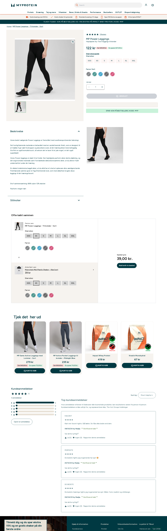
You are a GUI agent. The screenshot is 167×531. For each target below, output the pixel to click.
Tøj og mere (51, 12)
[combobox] (108, 5)
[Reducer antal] (89, 87)
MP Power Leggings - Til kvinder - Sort (28, 26)
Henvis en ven (150, 528)
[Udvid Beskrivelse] (46, 131)
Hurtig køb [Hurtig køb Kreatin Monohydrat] (137, 365)
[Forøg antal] (102, 87)
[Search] (76, 5)
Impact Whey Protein (101, 356)
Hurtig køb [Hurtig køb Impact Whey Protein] (101, 365)
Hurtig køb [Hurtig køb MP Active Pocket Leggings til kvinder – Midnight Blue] (65, 370)
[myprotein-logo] (24, 5)
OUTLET (118, 12)
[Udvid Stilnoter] (46, 200)
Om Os (120, 529)
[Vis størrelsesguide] (93, 54)
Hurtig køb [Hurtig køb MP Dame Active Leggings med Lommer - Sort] (29, 370)
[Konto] (146, 5)
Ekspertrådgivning (132, 12)
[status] (95, 87)
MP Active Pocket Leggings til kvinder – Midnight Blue (65, 357)
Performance (95, 12)
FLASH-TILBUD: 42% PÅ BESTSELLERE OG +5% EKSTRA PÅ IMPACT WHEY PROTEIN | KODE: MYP (83, 22)
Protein (30, 12)
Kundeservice (77, 529)
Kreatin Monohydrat (137, 356)
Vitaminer (63, 12)
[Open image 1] (20, 107)
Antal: (88, 82)
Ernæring (40, 12)
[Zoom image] (73, 41)
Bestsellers (108, 12)
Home (9, 26)
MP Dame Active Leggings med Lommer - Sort (30, 357)
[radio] (89, 60)
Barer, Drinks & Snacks (78, 12)
